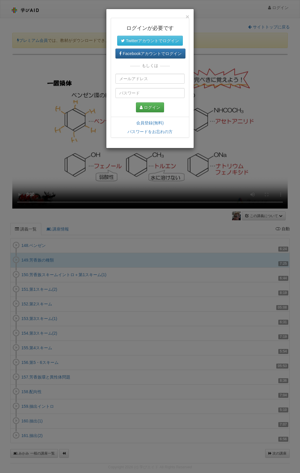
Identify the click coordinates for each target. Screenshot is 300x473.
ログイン (150, 107)
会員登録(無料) (149, 123)
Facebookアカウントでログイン (150, 53)
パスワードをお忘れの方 (150, 131)
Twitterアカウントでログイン (150, 40)
